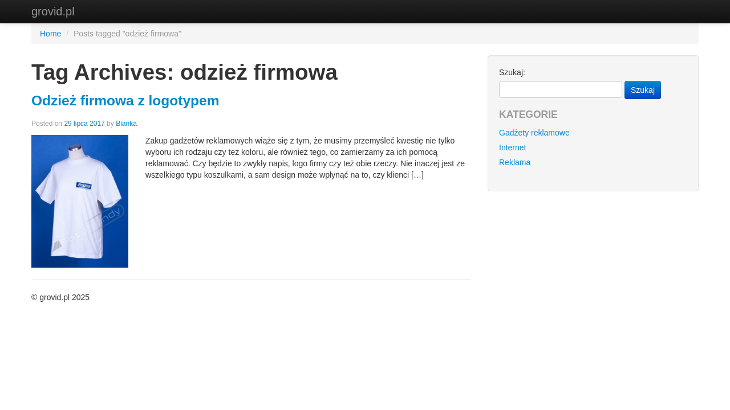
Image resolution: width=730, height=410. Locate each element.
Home (50, 33)
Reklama (514, 162)
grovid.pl (53, 11)
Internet (512, 147)
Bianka (126, 124)
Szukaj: (512, 72)
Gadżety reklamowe (534, 132)
